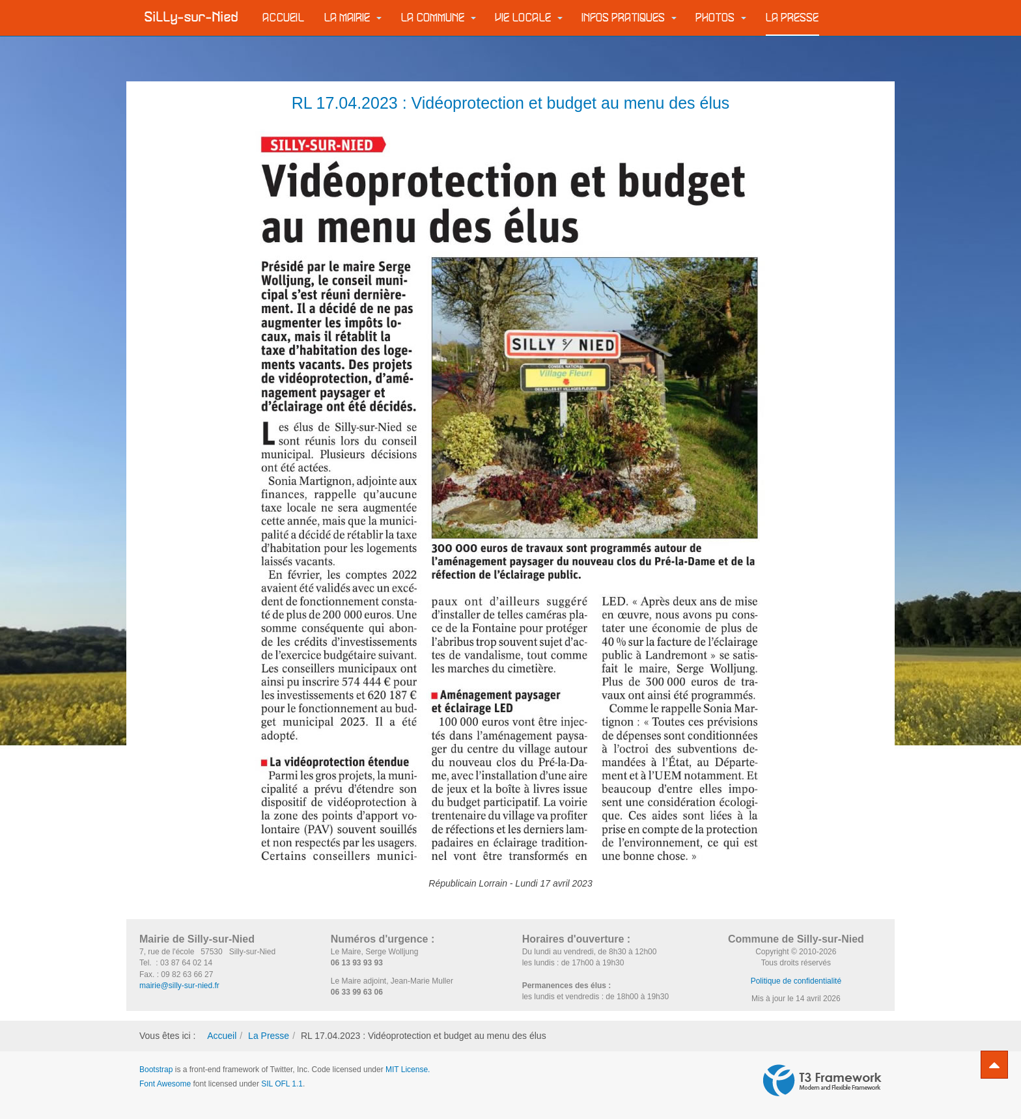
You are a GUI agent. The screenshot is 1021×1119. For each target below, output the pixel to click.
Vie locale (529, 17)
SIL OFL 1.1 (282, 1083)
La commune (438, 17)
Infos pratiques (629, 17)
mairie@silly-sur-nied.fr (179, 985)
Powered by (822, 1080)
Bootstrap (156, 1069)
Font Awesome (165, 1083)
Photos (721, 17)
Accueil (284, 17)
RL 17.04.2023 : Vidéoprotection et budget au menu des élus (511, 103)
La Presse (792, 17)
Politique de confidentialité (796, 981)
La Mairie (353, 17)
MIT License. (407, 1069)
